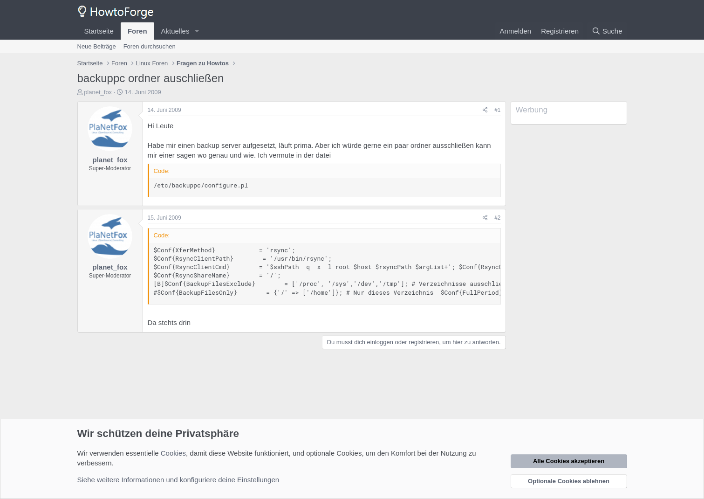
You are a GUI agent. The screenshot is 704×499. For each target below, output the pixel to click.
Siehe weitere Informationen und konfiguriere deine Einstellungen (178, 480)
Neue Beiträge (96, 46)
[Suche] (607, 31)
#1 (497, 110)
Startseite (99, 31)
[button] (196, 31)
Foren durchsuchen (149, 46)
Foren (137, 31)
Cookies (173, 453)
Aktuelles (175, 31)
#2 (497, 218)
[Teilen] (485, 110)
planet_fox (98, 92)
